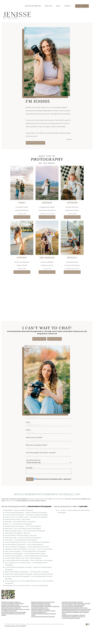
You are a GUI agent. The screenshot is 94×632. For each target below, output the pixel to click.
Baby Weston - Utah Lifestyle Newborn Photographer (21, 540)
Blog (58, 6)
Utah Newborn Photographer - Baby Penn (17, 533)
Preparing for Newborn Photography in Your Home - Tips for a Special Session (28, 549)
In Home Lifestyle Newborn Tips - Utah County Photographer (23, 558)
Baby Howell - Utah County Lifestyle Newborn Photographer (23, 528)
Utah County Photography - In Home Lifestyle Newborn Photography (25, 551)
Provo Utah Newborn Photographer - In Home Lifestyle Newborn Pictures (27, 547)
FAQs (17, 626)
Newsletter (23, 626)
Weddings (31, 499)
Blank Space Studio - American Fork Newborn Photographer (23, 538)
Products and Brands (57, 499)
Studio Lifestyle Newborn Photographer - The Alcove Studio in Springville (27, 572)
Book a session (82, 6)
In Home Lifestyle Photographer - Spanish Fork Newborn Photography (26, 512)
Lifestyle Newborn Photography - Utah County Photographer (23, 526)
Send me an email (10, 501)
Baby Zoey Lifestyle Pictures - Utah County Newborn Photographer (25, 531)
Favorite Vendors (10, 626)
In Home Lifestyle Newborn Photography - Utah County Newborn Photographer (29, 560)
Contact (67, 6)
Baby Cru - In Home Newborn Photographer (18, 524)
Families (45, 499)
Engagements (38, 499)
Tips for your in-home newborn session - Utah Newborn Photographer (26, 517)
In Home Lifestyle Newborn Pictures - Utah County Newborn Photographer (27, 542)
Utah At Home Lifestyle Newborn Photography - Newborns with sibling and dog (29, 574)
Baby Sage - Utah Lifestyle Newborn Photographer (20, 522)
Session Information (33, 6)
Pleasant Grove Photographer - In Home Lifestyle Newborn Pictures (25, 553)
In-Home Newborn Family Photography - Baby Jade (20, 535)
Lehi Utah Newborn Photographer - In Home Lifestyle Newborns (24, 544)
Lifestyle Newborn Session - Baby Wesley (17, 519)
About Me (48, 6)
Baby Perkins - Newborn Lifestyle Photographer (19, 510)
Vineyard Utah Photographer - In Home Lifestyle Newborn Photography (26, 556)
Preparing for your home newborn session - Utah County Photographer (26, 585)
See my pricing (39, 339)
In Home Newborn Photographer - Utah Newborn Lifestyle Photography (26, 515)
